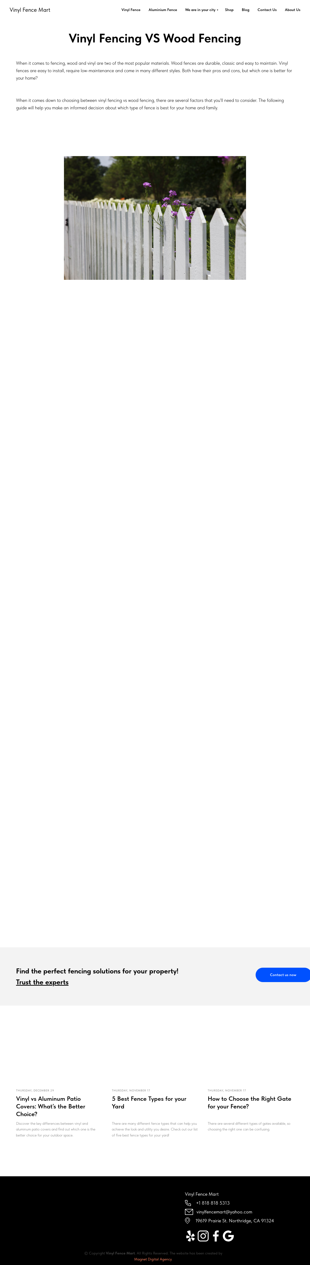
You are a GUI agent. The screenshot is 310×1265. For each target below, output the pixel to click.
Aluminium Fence (163, 9)
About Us (292, 9)
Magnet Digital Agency (153, 1259)
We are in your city (200, 9)
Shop (229, 9)
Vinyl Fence (130, 9)
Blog (245, 9)
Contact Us (267, 9)
